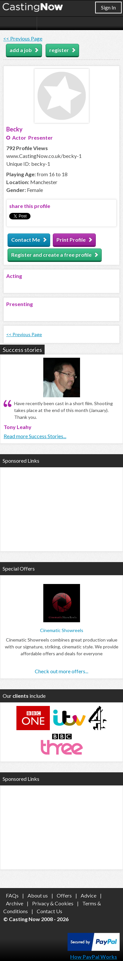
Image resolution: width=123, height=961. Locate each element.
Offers (64, 895)
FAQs (12, 895)
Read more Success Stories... (35, 436)
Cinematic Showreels (61, 630)
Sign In (108, 7)
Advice (88, 895)
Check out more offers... (61, 671)
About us (38, 895)
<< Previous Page (22, 38)
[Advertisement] (61, 508)
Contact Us (49, 911)
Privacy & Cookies (52, 903)
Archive (14, 903)
